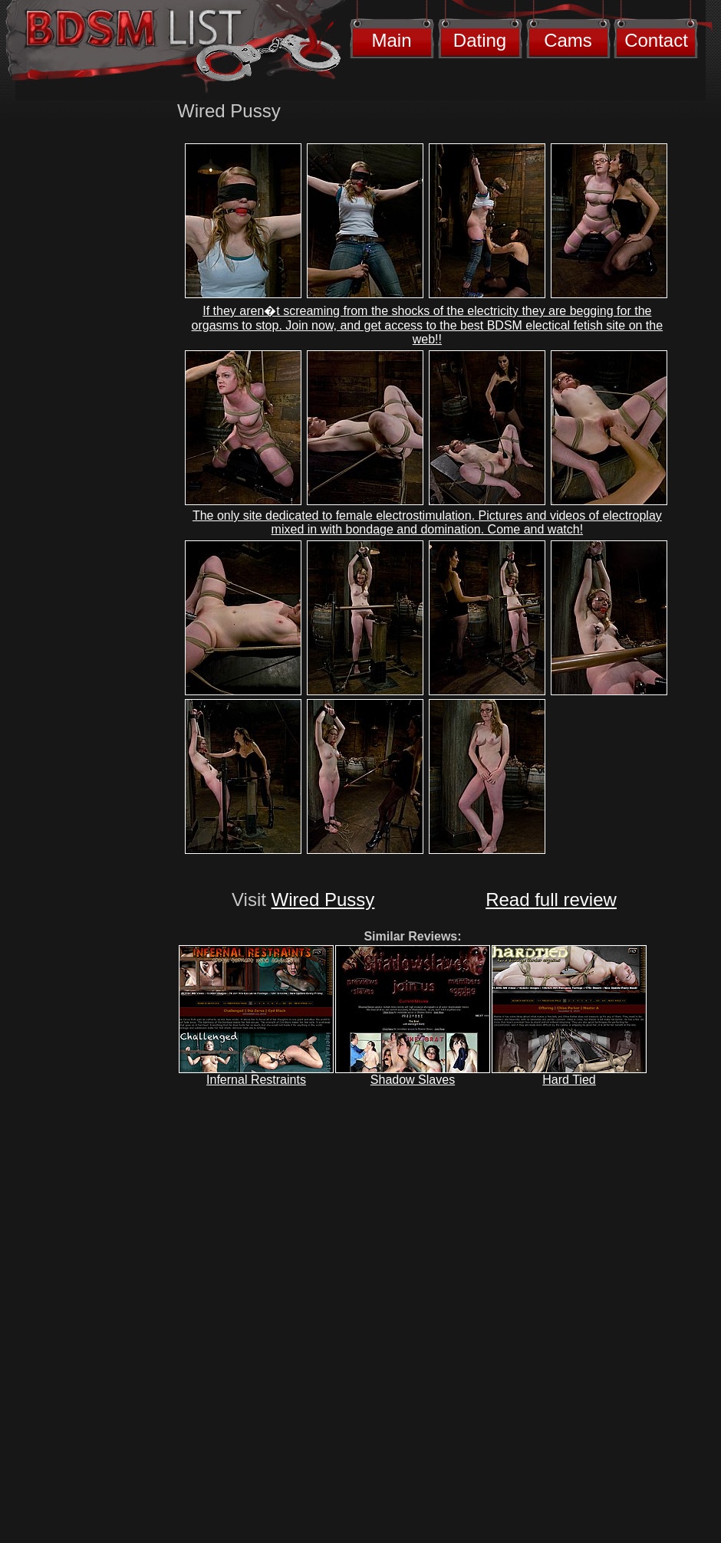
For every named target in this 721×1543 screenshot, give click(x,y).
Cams (568, 40)
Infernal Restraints (256, 1079)
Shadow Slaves (412, 1079)
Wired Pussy (323, 899)
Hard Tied (568, 1079)
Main (391, 40)
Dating (479, 40)
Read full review (551, 899)
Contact (656, 40)
